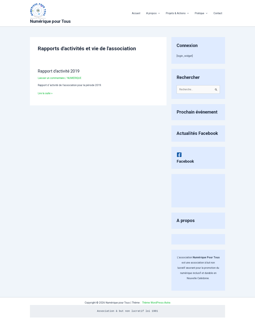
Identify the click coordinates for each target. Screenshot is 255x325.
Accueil (139, 13)
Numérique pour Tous (50, 21)
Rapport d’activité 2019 (59, 71)
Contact (218, 13)
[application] (160, 13)
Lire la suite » (45, 93)
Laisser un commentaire (51, 78)
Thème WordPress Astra (156, 302)
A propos (155, 13)
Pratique (202, 13)
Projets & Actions (179, 13)
